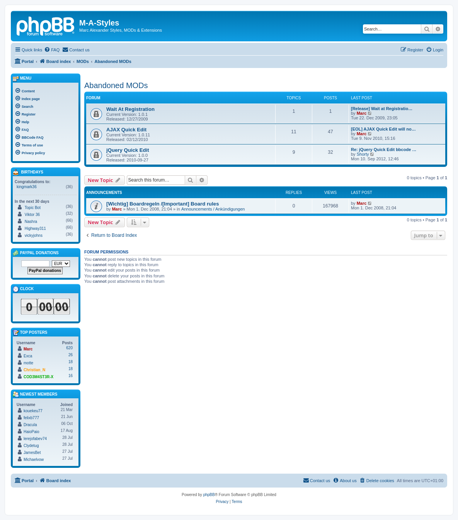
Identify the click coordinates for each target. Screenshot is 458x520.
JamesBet (32, 452)
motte (28, 363)
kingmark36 (27, 187)
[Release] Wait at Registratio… (381, 108)
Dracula (30, 425)
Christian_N (34, 370)
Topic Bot (33, 208)
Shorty (363, 154)
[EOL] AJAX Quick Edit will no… (383, 129)
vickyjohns (34, 235)
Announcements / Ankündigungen (213, 209)
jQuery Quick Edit (127, 150)
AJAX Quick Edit (126, 130)
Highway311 (35, 228)
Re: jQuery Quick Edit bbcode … (383, 149)
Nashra (31, 221)
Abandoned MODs (116, 85)
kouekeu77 (33, 411)
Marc (362, 113)
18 (70, 362)
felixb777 (31, 418)
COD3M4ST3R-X (38, 377)
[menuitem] (52, 49)
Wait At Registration (130, 109)
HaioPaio (31, 432)
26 (70, 355)
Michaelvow (34, 459)
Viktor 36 (32, 214)
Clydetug (31, 446)
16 (70, 376)
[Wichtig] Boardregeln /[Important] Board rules (162, 204)
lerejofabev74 (35, 439)
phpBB (209, 495)
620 (69, 348)
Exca (28, 356)
